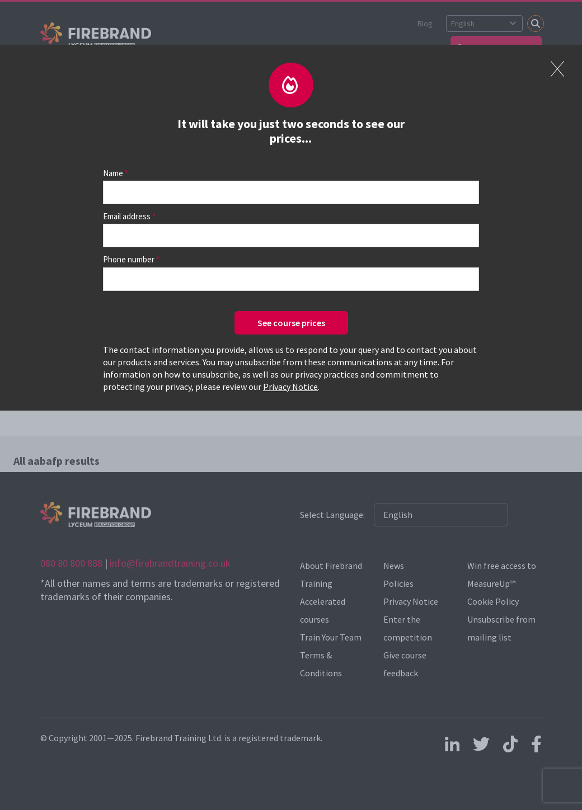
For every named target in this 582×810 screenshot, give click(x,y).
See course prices (291, 322)
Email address (127, 216)
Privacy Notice (290, 386)
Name (113, 173)
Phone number (128, 259)
